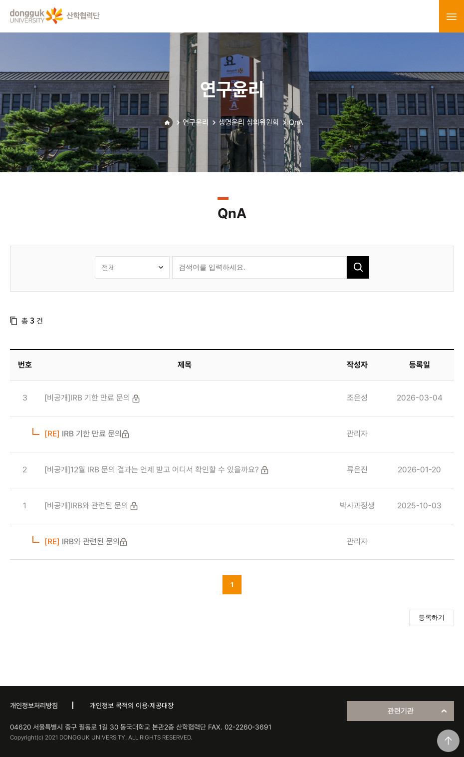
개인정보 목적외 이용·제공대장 (132, 706)
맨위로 (448, 741)
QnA (296, 122)
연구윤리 (196, 122)
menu (452, 16)
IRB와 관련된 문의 (82, 541)
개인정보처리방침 (34, 706)
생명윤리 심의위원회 (249, 122)
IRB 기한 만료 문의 (83, 433)
